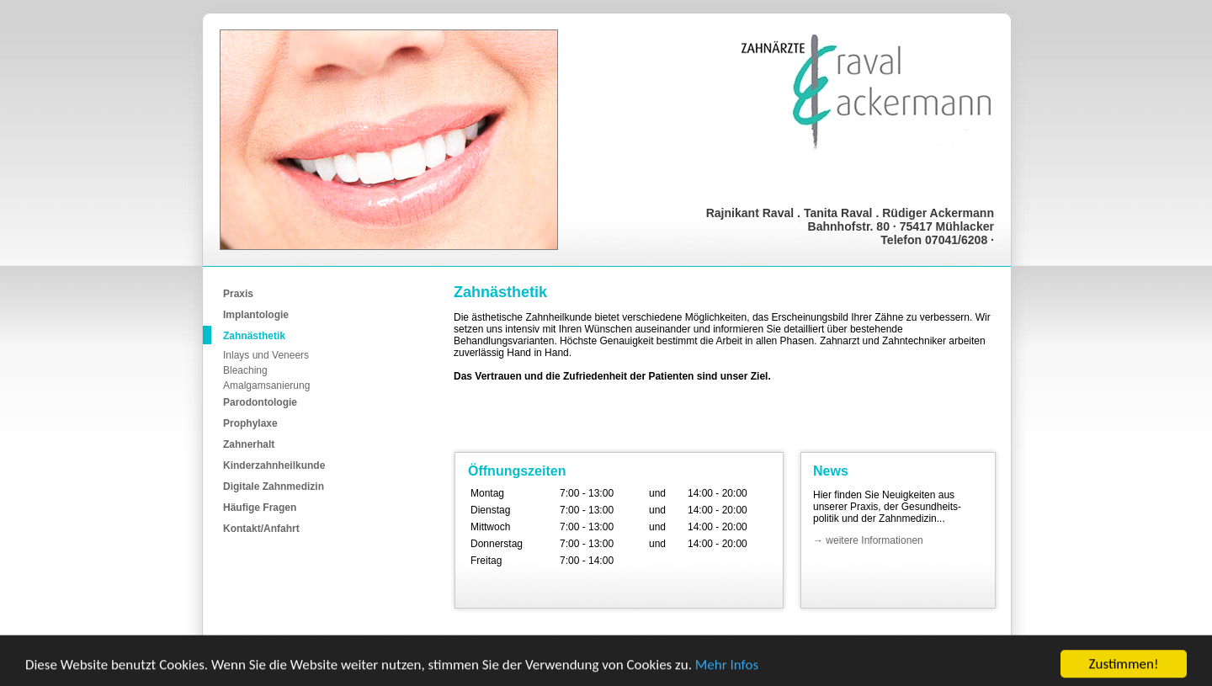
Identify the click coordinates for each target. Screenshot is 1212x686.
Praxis (238, 294)
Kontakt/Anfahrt (261, 528)
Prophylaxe (250, 423)
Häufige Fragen (259, 507)
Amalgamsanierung (266, 385)
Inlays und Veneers (266, 355)
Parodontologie (260, 402)
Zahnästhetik (254, 336)
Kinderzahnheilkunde (274, 465)
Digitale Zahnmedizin (273, 486)
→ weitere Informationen (868, 540)
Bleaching (245, 370)
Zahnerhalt (248, 444)
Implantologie (256, 315)
